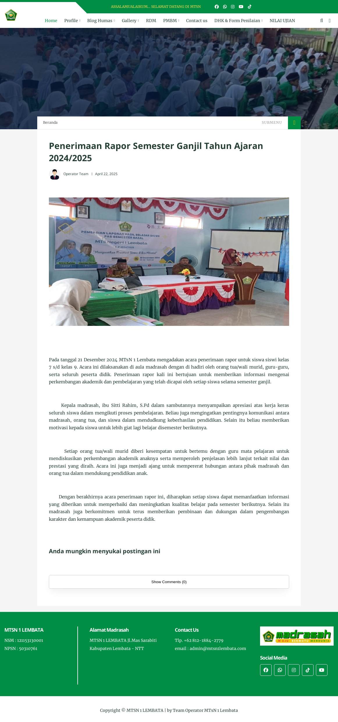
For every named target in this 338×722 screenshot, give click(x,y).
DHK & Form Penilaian (237, 20)
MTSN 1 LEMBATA (145, 710)
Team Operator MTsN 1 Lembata (205, 710)
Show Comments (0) (168, 582)
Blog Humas (99, 20)
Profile (71, 20)
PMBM (170, 20)
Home (51, 20)
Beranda (50, 122)
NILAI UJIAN (282, 20)
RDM (151, 20)
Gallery (129, 20)
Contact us (196, 20)
